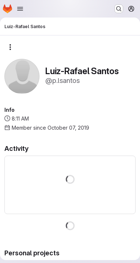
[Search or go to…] (118, 8)
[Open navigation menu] (20, 9)
